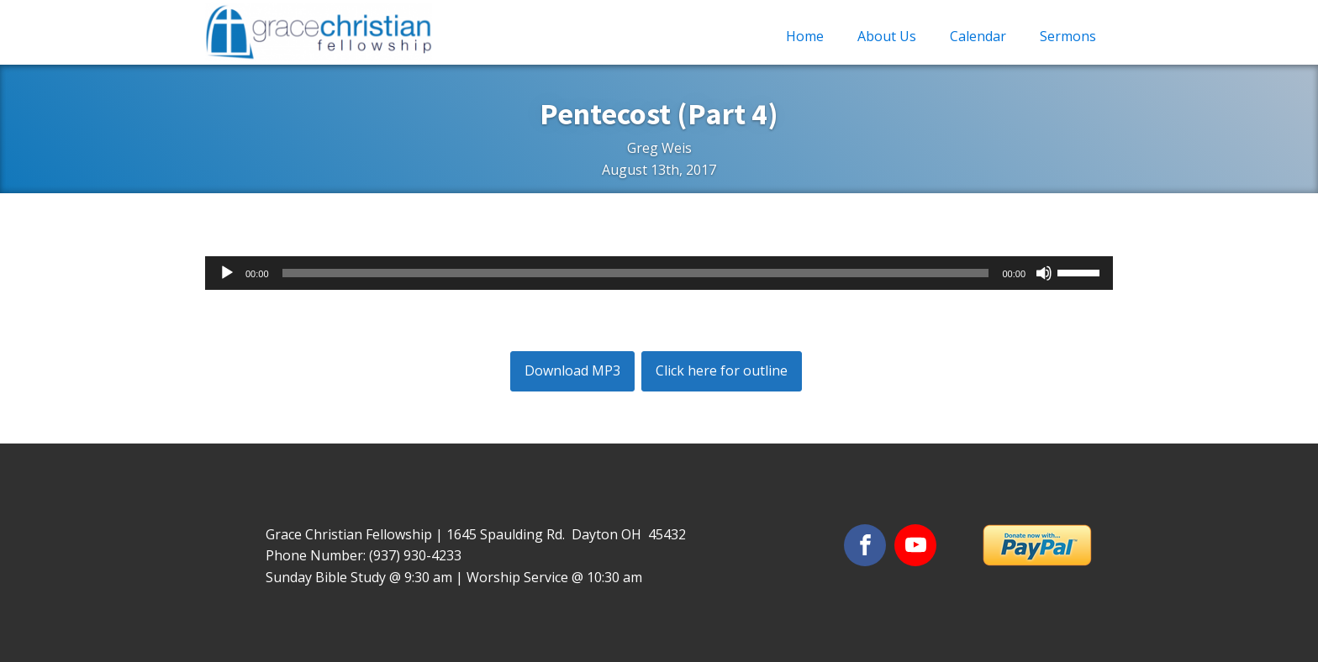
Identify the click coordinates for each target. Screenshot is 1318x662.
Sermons (1068, 36)
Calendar (978, 36)
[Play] (227, 273)
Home (805, 36)
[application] (659, 273)
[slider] (635, 273)
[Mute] (1044, 273)
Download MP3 (572, 370)
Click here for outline (722, 370)
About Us (886, 36)
